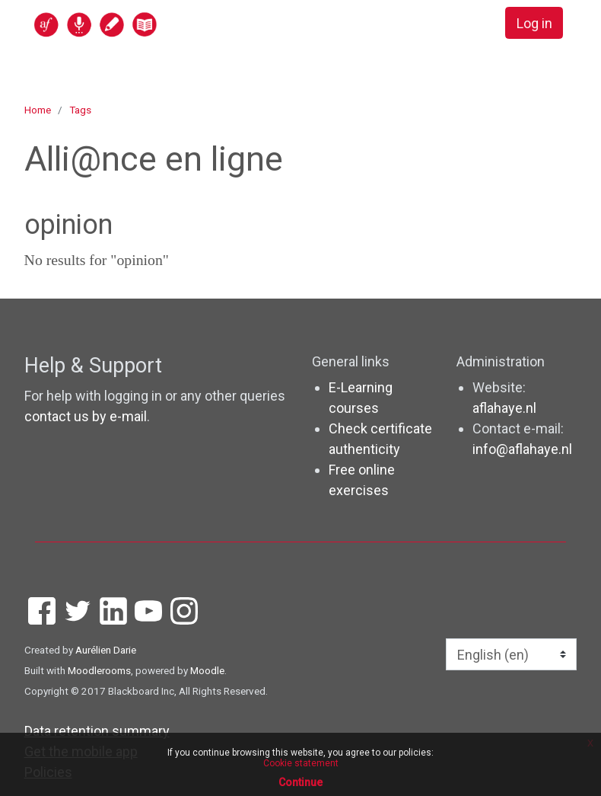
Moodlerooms (99, 670)
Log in (534, 23)
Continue (300, 782)
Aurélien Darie (105, 650)
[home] (154, 24)
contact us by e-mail (85, 416)
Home (37, 110)
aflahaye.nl (504, 408)
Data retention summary (97, 731)
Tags (80, 110)
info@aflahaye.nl (522, 449)
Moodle (207, 670)
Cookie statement (301, 763)
